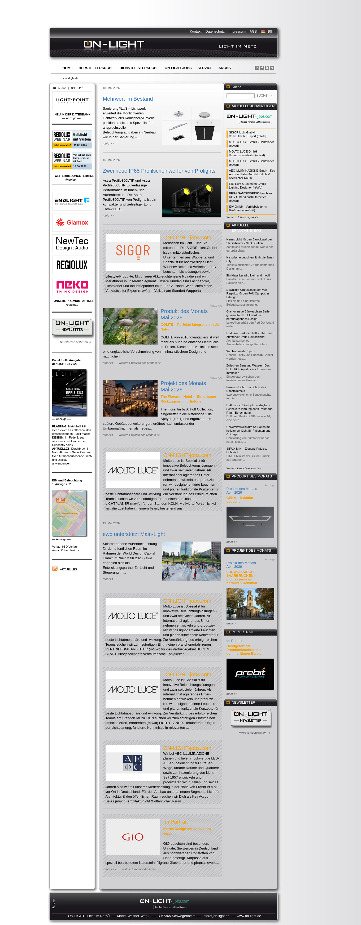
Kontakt (195, 31)
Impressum (237, 31)
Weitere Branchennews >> (244, 468)
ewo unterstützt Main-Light (134, 534)
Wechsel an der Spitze (241, 351)
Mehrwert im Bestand (128, 99)
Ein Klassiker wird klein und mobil (248, 275)
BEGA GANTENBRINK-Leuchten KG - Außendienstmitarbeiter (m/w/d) (250, 197)
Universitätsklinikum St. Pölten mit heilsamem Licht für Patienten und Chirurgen (249, 430)
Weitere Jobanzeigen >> (242, 217)
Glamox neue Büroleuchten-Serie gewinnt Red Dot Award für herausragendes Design (248, 315)
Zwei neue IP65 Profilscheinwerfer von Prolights (159, 171)
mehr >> (108, 143)
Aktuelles (68, 569)
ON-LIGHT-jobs (178, 68)
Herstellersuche (96, 68)
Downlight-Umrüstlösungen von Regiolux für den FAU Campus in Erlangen (248, 293)
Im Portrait (175, 822)
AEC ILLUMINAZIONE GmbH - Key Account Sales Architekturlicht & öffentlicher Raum (252, 174)
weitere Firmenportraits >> (138, 869)
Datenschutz (214, 31)
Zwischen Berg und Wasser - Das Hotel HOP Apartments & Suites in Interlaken (249, 369)
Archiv (225, 68)
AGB (253, 31)
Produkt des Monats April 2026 (242, 490)
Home (68, 68)
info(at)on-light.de (216, 916)
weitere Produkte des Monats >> (140, 362)
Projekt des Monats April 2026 (241, 565)
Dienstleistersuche (139, 68)
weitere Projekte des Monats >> (139, 434)
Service (205, 68)
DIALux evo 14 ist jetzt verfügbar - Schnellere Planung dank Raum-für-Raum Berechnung (250, 409)
